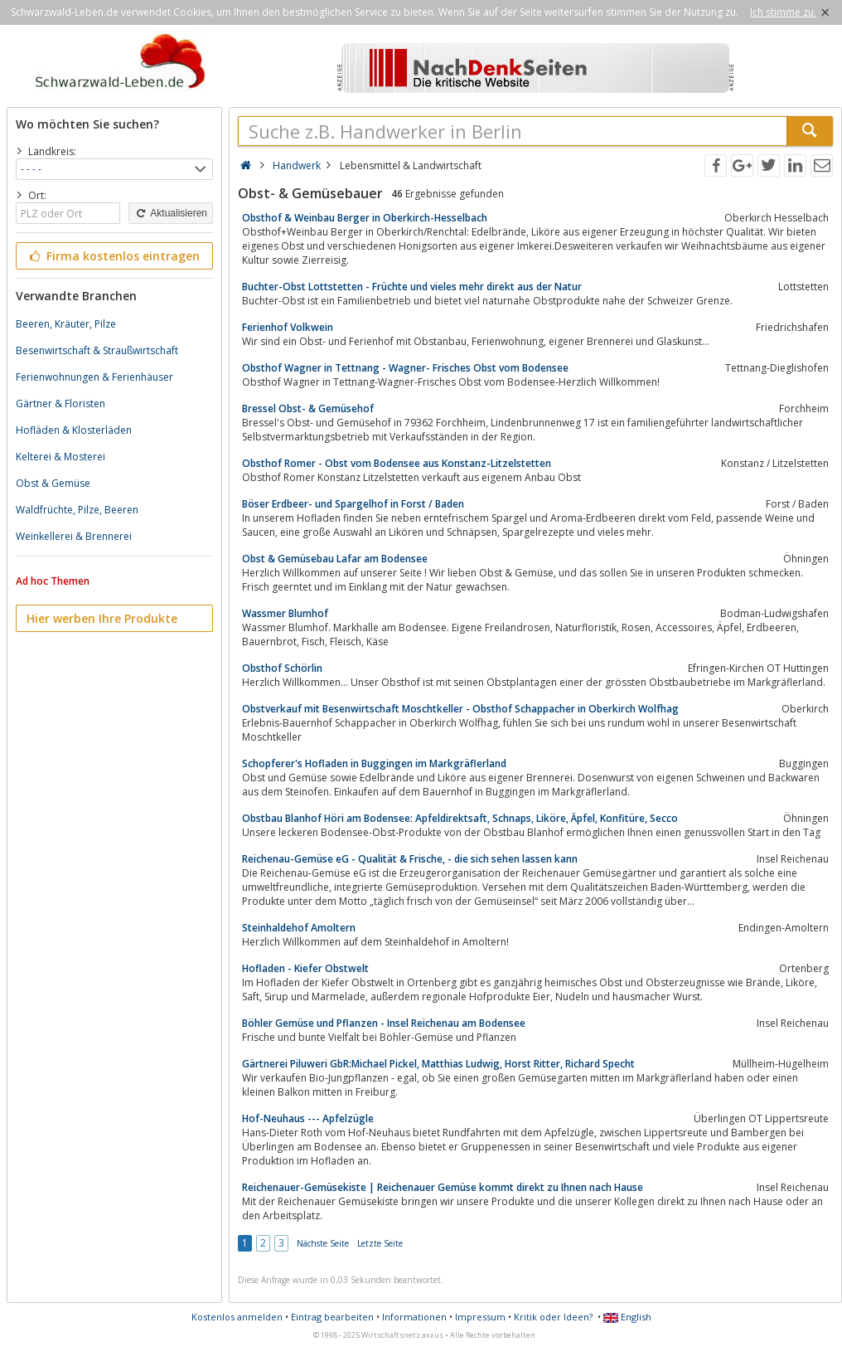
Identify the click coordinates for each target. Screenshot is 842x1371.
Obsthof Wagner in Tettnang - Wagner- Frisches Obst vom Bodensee (405, 368)
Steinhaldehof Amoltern (299, 928)
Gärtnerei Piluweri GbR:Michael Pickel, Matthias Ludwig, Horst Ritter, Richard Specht (438, 1064)
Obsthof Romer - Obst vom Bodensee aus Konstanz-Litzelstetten (396, 463)
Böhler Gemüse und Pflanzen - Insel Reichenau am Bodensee (383, 1023)
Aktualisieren (170, 213)
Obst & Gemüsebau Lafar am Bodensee (335, 559)
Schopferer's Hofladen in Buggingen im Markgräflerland (374, 763)
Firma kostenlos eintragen (113, 256)
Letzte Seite (380, 1243)
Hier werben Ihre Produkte (102, 618)
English (627, 1316)
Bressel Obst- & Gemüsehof (308, 408)
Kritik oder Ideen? (553, 1316)
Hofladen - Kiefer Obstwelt (305, 968)
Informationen (414, 1316)
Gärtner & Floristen (60, 403)
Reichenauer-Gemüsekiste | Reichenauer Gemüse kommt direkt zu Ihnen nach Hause (442, 1187)
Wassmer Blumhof (285, 613)
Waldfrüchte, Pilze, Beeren (77, 510)
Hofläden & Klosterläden (74, 430)
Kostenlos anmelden (237, 1316)
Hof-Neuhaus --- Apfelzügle (308, 1118)
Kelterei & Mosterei (60, 457)
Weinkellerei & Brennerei (74, 536)
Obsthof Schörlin (282, 668)
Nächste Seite (323, 1243)
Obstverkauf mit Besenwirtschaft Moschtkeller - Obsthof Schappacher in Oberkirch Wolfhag (460, 709)
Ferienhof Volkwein (287, 327)
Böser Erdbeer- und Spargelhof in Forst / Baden (353, 504)
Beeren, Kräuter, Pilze (66, 324)
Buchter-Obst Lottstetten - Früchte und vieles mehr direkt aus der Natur (412, 287)
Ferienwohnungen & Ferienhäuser (94, 377)
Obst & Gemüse (53, 483)
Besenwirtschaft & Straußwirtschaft (97, 350)
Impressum (480, 1316)
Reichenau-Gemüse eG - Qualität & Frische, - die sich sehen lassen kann (410, 859)
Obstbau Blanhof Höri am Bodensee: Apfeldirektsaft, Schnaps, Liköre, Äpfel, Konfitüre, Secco (460, 818)
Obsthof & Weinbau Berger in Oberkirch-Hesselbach (364, 218)
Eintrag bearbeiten (332, 1316)
